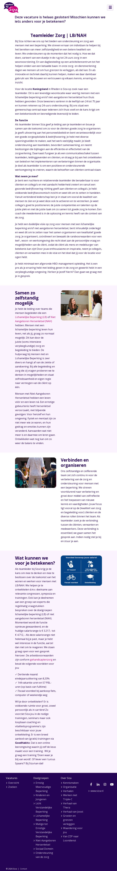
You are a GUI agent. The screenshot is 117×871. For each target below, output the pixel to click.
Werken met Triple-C (70, 797)
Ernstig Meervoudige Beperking (43, 787)
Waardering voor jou (73, 830)
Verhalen (68, 791)
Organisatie (69, 787)
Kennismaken (71, 782)
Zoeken (12, 787)
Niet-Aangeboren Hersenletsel (46, 842)
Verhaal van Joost (73, 811)
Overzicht (13, 782)
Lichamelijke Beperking (43, 818)
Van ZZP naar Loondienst (71, 838)
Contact (23, 868)
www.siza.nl (96, 791)
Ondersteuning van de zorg (44, 855)
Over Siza (66, 778)
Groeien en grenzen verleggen (69, 820)
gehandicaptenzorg (41, 659)
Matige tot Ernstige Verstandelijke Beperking (44, 830)
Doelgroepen (41, 778)
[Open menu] (110, 8)
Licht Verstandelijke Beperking (44, 807)
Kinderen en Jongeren (43, 797)
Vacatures (11, 778)
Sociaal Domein (44, 848)
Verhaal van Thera (70, 805)
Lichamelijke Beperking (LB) (31, 317)
